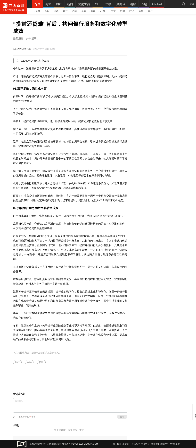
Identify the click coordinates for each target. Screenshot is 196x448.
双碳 (140, 11)
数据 (122, 11)
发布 (122, 417)
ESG (131, 11)
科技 (37, 11)
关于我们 (117, 444)
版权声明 (164, 444)
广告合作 (136, 444)
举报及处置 (175, 444)
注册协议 (145, 444)
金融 (46, 11)
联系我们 (126, 444)
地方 (92, 11)
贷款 (41, 362)
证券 (55, 11)
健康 (83, 11)
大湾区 (102, 11)
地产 (65, 11)
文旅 (113, 11)
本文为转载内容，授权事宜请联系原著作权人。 (37, 352)
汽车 (74, 11)
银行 (17, 362)
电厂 (150, 11)
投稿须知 (155, 444)
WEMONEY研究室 (22, 49)
